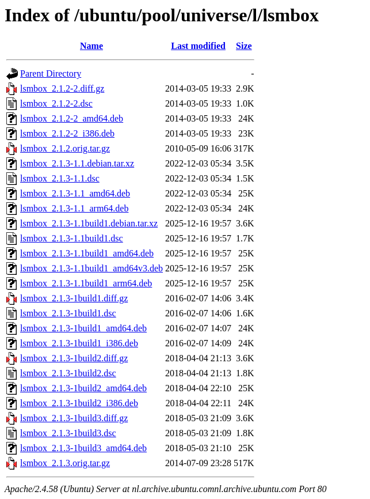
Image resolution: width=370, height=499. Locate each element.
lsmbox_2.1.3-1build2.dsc (68, 373)
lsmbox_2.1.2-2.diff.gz (62, 88)
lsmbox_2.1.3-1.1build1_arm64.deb (86, 283)
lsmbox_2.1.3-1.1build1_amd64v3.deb (91, 268)
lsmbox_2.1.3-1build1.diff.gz (74, 298)
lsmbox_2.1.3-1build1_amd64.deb (83, 328)
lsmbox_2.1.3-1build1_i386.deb (79, 343)
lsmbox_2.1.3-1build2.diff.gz (74, 358)
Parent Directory (50, 73)
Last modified (198, 46)
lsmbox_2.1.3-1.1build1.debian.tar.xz (89, 223)
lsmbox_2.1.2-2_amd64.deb (71, 118)
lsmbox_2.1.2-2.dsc (56, 103)
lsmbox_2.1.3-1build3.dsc (68, 433)
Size (244, 46)
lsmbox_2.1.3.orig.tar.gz (65, 463)
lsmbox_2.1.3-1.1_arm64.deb (74, 208)
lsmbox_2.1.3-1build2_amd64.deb (83, 388)
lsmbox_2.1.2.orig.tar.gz (65, 148)
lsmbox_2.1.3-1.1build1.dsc (71, 238)
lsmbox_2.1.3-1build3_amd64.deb (83, 448)
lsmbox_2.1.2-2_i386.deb (67, 133)
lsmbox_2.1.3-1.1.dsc (60, 178)
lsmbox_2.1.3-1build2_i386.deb (79, 403)
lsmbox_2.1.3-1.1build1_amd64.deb (87, 253)
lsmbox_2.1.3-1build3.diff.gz (74, 418)
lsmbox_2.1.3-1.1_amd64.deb (75, 193)
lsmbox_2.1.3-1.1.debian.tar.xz (77, 163)
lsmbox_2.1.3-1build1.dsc (68, 313)
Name (91, 46)
